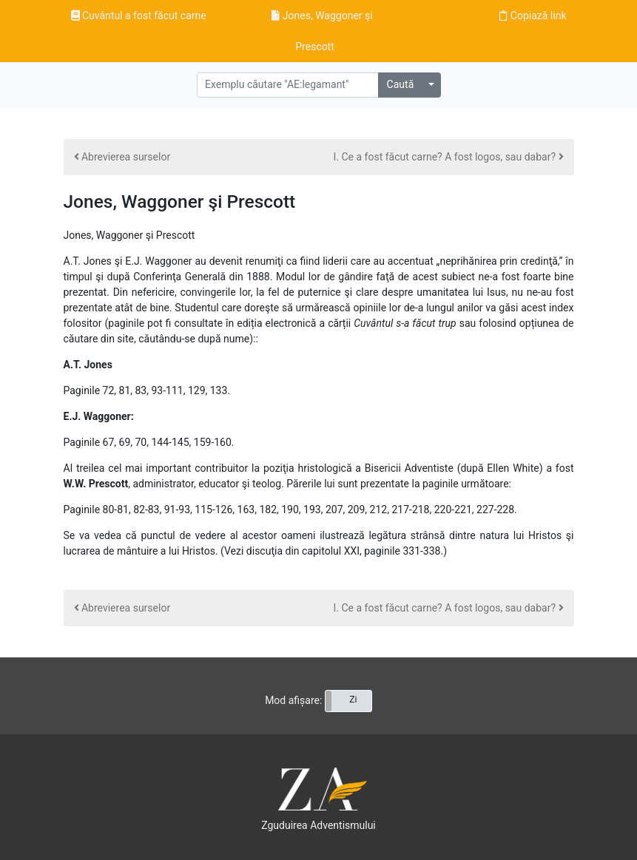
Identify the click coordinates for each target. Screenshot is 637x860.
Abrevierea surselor (122, 157)
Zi (353, 699)
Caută (400, 84)
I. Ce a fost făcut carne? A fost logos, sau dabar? (449, 157)
